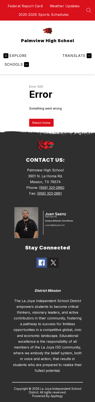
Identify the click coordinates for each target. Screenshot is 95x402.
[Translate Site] (76, 55)
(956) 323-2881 (49, 193)
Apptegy (57, 396)
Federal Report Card (25, 6)
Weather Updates (65, 6)
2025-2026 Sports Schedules (44, 14)
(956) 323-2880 (51, 187)
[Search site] (89, 10)
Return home (41, 123)
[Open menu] (15, 55)
